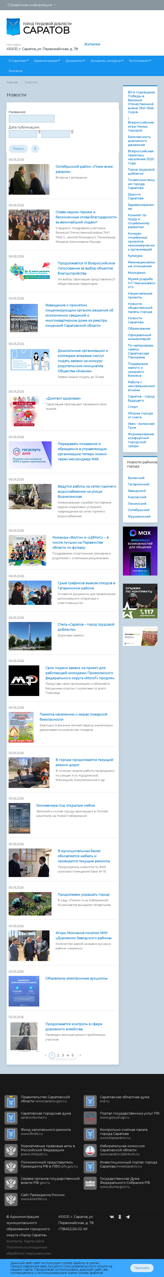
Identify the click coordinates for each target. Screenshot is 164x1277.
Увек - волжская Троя (141, 426)
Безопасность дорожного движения (139, 141)
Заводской (137, 491)
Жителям (92, 44)
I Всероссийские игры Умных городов (141, 125)
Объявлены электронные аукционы (76, 978)
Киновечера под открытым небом (65, 806)
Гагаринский (138, 484)
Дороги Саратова (135, 196)
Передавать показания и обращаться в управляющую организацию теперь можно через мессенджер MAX (82, 451)
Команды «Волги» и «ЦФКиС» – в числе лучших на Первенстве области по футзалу (80, 543)
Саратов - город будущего (141, 398)
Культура (135, 256)
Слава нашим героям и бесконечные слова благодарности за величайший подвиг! (86, 217)
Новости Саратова (135, 320)
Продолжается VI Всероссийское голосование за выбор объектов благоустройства (86, 268)
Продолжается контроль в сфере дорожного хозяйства (73, 1026)
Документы (74, 61)
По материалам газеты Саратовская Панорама (140, 351)
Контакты (15, 71)
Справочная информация (30, 5)
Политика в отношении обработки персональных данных (29, 1253)
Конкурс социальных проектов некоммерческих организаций (141, 241)
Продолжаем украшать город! (83, 895)
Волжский (136, 478)
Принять (141, 1268)
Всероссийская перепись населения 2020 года (141, 157)
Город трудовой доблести (141, 172)
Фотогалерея (138, 61)
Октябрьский (138, 510)
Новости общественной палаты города (140, 308)
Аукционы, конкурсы (106, 61)
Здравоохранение (141, 207)
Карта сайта (34, 1241)
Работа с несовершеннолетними (141, 386)
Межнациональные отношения (141, 264)
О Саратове (17, 61)
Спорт (133, 407)
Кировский (137, 497)
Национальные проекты (140, 295)
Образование (139, 328)
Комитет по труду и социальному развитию (138, 221)
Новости (31, 82)
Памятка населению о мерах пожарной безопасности (73, 717)
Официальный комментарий (139, 337)
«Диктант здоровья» (63, 398)
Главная (12, 82)
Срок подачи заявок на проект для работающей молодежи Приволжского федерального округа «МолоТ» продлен (79, 673)
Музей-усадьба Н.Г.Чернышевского (141, 283)
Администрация (45, 61)
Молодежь (136, 273)
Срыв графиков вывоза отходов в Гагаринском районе (86, 585)
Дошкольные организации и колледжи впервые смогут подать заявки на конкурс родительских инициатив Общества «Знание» (83, 361)
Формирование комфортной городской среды (141, 440)
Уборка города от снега (140, 415)
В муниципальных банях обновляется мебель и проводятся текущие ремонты (84, 856)
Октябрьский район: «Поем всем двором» (84, 169)
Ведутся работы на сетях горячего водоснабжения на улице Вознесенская (87, 492)
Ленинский (137, 504)
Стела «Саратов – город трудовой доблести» (86, 627)
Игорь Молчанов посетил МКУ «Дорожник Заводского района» (84, 935)
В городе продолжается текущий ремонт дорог (84, 762)
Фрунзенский (139, 516)
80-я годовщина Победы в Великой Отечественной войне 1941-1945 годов (141, 102)
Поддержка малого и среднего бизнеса (138, 370)
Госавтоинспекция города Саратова (141, 184)
